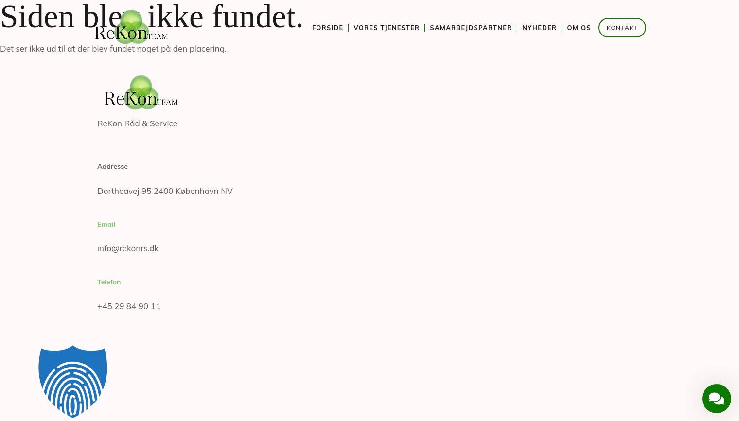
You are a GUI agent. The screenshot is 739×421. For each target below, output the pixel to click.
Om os (579, 28)
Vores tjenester (386, 28)
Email (106, 224)
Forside (328, 28)
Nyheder (539, 28)
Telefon (109, 282)
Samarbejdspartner (471, 28)
